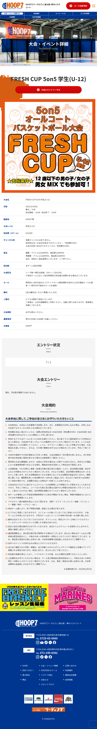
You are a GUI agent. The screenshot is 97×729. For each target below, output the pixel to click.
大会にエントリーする (50, 89)
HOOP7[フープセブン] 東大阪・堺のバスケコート (31, 6)
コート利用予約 (80, 5)
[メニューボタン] (93, 6)
